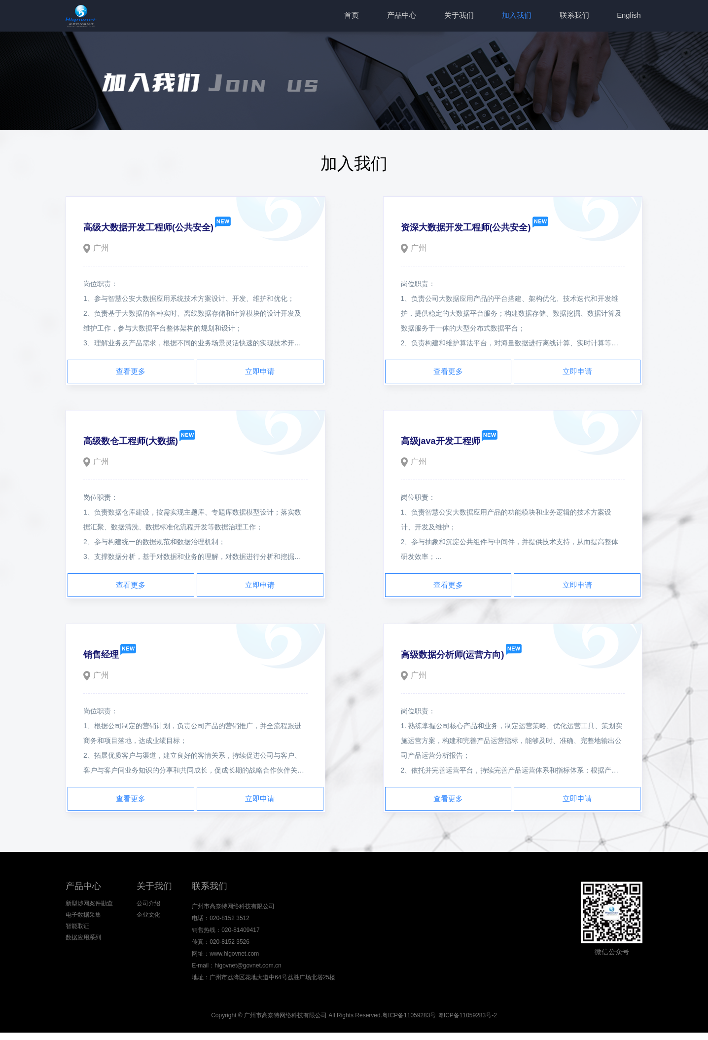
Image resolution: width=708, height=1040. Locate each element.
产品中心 (416, 16)
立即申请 (260, 374)
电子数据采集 (83, 924)
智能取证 (77, 937)
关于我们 (470, 16)
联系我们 (579, 16)
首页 (369, 16)
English (630, 16)
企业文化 (144, 924)
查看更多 (130, 374)
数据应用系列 (83, 951)
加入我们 (524, 16)
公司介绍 (144, 911)
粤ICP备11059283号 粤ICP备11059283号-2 (439, 1022)
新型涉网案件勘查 (89, 911)
